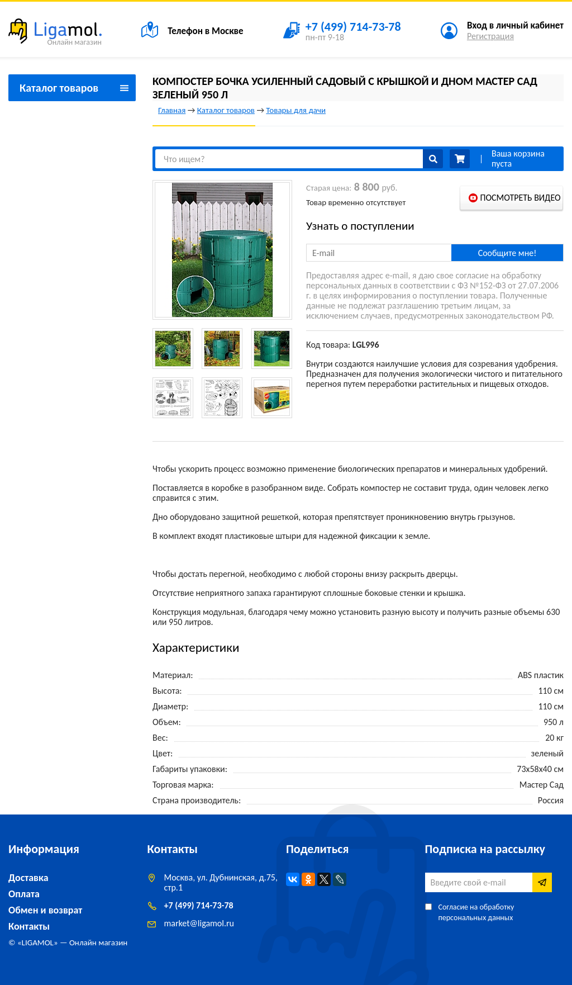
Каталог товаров (226, 110)
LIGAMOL (38, 942)
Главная (171, 110)
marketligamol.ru (199, 923)
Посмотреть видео (520, 197)
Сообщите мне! (507, 253)
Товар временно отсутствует (356, 202)
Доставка (28, 878)
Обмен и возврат (45, 910)
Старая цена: (328, 188)
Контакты (29, 926)
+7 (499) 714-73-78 (198, 905)
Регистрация (490, 36)
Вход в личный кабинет (515, 25)
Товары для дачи (296, 110)
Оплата (24, 894)
